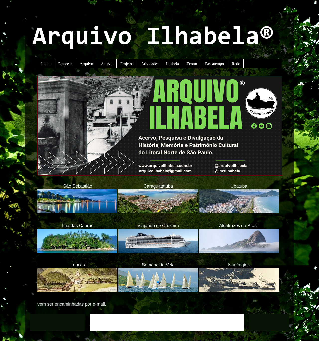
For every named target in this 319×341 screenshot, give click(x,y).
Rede (236, 64)
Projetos (126, 64)
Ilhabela (172, 64)
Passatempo (214, 64)
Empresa (65, 64)
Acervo (107, 64)
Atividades (149, 64)
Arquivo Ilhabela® (153, 38)
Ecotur (192, 64)
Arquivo (86, 64)
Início (45, 64)
